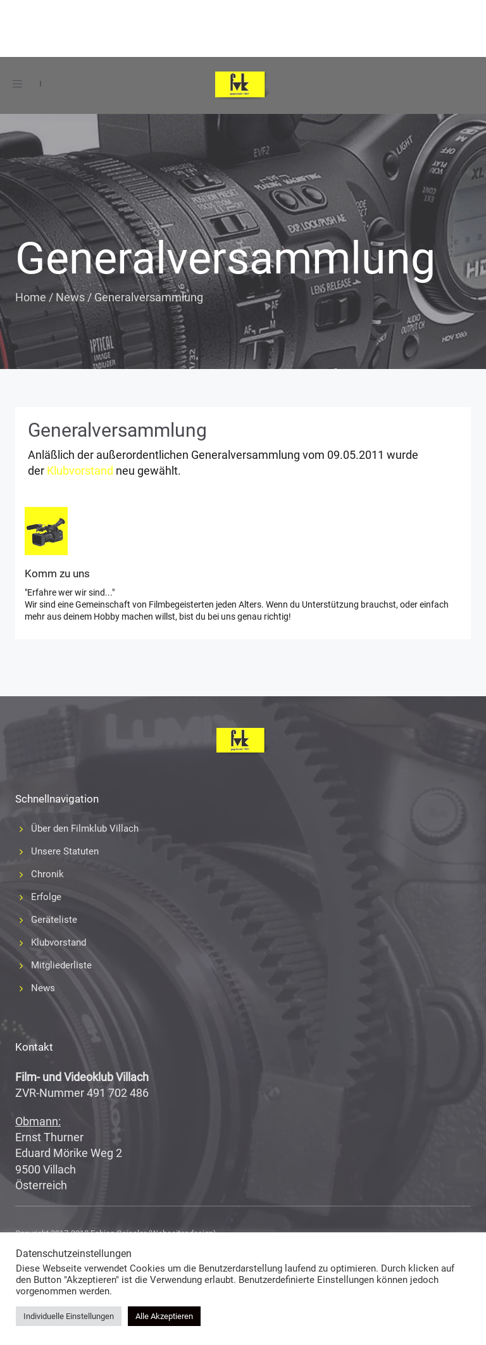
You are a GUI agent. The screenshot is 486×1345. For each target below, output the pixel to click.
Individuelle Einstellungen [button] (68, 1316)
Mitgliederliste (61, 965)
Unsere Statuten (65, 851)
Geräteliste (54, 919)
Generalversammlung (117, 430)
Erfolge (46, 897)
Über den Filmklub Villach (85, 828)
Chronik (47, 874)
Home (30, 297)
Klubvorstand (80, 470)
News (70, 297)
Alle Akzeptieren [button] (164, 1316)
